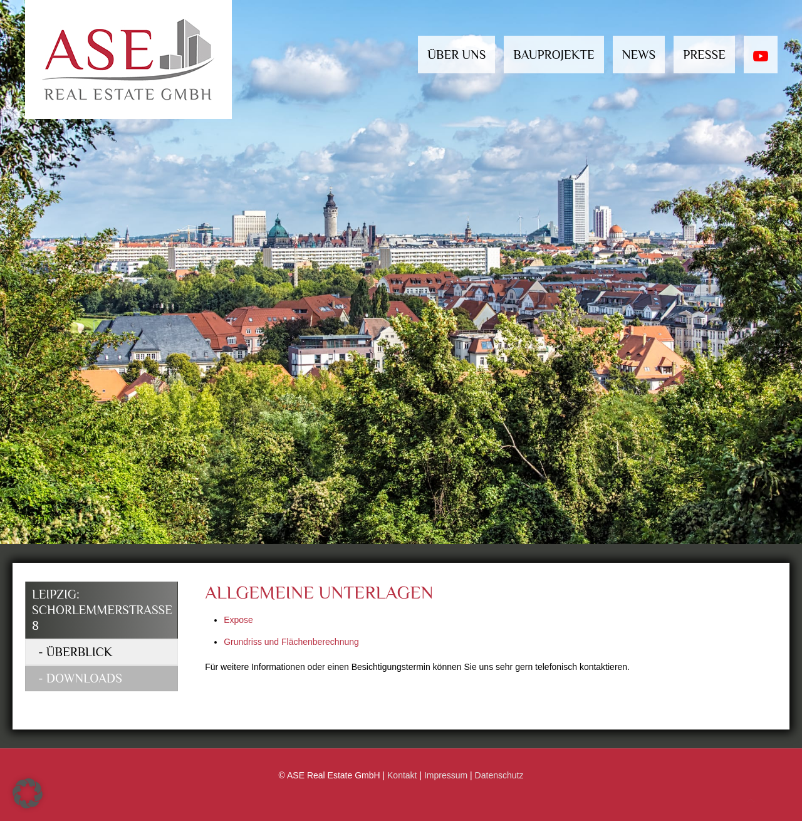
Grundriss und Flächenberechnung (291, 642)
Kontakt (402, 775)
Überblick (79, 652)
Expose (238, 620)
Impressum (445, 775)
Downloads (84, 678)
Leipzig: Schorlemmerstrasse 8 (102, 609)
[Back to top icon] (750, 800)
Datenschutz (499, 775)
